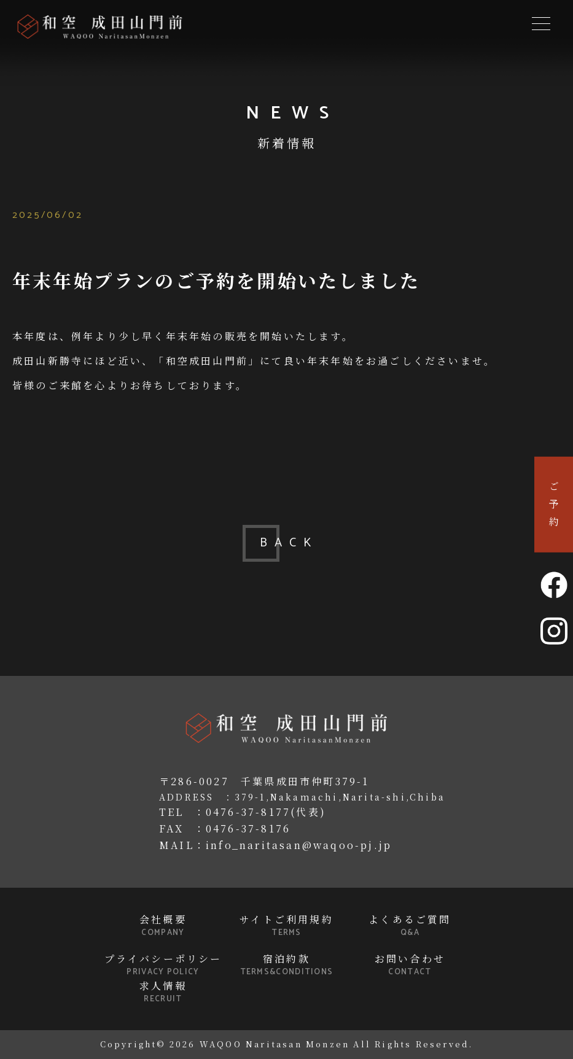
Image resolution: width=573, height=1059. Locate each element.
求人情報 (163, 992)
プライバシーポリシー (163, 965)
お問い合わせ (410, 965)
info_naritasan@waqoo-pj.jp (299, 845)
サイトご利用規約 (287, 925)
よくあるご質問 (410, 925)
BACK (287, 543)
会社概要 (163, 925)
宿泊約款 (287, 965)
